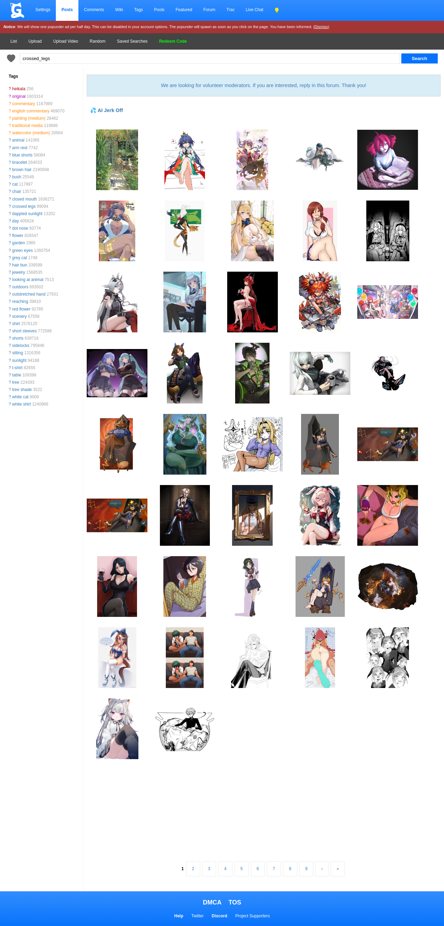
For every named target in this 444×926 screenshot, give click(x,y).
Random (97, 41)
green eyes (22, 250)
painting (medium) (28, 118)
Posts (67, 9)
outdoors (20, 286)
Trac (231, 9)
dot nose (20, 228)
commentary (23, 103)
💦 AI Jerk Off (106, 110)
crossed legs (23, 206)
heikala (18, 88)
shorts (18, 338)
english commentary (30, 111)
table (16, 375)
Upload (35, 41)
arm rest (19, 147)
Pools (159, 9)
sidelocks (20, 345)
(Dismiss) (321, 27)
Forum (209, 9)
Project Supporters (252, 916)
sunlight (19, 360)
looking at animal (27, 279)
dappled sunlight (27, 213)
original (19, 96)
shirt (16, 323)
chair (16, 191)
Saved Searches (132, 41)
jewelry (18, 272)
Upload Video (65, 41)
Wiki (119, 9)
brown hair (22, 169)
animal (18, 140)
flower (17, 235)
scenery (19, 316)
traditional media (27, 125)
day (15, 221)
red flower (21, 309)
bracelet (19, 162)
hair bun (19, 265)
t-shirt (17, 367)
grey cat (19, 257)
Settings (42, 9)
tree (15, 382)
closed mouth (24, 199)
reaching (20, 301)
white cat (20, 396)
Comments (94, 9)
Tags (138, 9)
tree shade (22, 389)
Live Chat (254, 9)
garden (18, 242)
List (13, 41)
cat (15, 184)
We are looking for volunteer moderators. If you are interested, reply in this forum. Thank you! (263, 85)
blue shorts (22, 155)
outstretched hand (28, 294)
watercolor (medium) (31, 132)
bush (16, 177)
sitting (17, 352)
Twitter (197, 916)
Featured (184, 9)
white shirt (21, 404)
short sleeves (24, 331)
